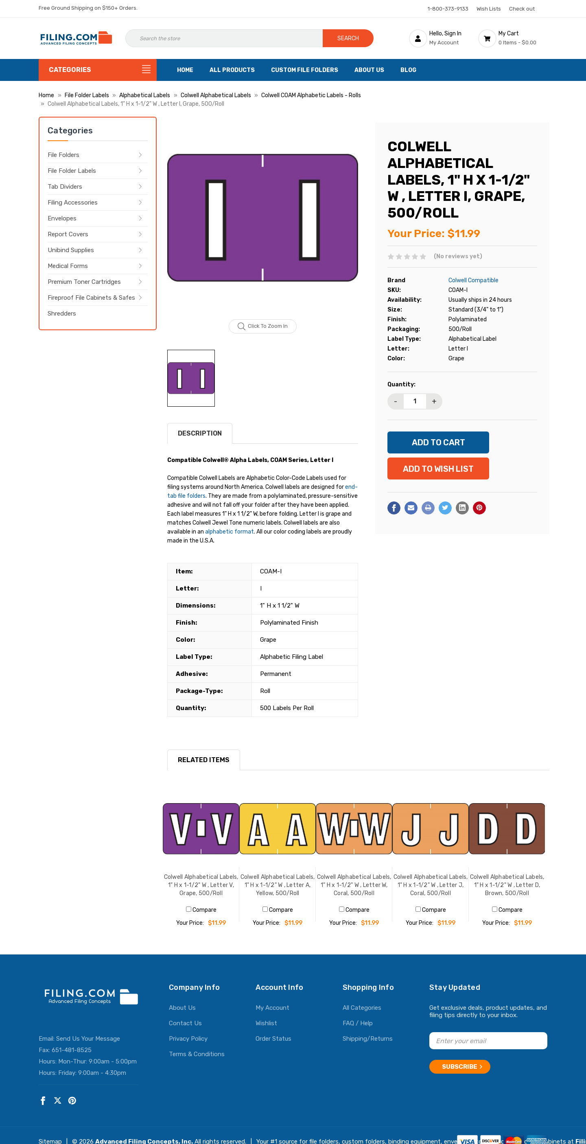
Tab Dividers (65, 186)
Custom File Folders (304, 70)
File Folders (63, 155)
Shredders (62, 313)
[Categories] (98, 70)
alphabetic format (229, 531)
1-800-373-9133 (448, 9)
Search (348, 38)
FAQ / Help (358, 1023)
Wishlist (266, 1023)
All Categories (362, 1007)
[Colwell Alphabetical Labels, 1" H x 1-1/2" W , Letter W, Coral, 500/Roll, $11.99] (354, 829)
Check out (522, 9)
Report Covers (68, 234)
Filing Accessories (73, 202)
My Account (272, 1007)
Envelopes (62, 218)
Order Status (273, 1038)
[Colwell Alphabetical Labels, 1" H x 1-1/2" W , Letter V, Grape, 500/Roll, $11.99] (201, 829)
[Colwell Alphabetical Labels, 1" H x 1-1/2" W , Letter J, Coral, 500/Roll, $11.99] (430, 829)
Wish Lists (489, 9)
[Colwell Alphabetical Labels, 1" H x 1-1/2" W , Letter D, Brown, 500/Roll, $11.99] (507, 829)
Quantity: (401, 384)
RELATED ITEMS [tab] (204, 760)
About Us (369, 70)
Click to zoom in (263, 326)
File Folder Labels (72, 170)
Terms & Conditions (197, 1054)
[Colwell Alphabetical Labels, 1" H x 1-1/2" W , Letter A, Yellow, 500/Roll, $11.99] (277, 829)
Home (185, 70)
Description (200, 433)
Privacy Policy (188, 1038)
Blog (408, 70)
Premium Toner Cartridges (84, 281)
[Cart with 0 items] (512, 38)
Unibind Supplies (71, 250)
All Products (232, 70)
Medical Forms (68, 266)
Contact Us (185, 1023)
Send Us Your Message (88, 1038)
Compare (201, 909)
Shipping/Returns (368, 1038)
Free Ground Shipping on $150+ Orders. (88, 8)
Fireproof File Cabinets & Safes (91, 297)
